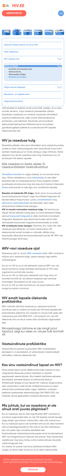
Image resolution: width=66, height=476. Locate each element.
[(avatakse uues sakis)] (37, 178)
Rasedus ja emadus (17, 77)
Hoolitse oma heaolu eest (20, 69)
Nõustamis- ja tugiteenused (16, 94)
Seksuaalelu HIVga (17, 74)
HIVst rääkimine (11, 52)
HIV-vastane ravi (33, 59)
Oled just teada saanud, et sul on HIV (21, 45)
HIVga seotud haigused (33, 87)
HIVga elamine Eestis (13, 101)
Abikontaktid (14, 13)
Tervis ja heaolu (33, 66)
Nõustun (33, 470)
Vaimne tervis (15, 72)
